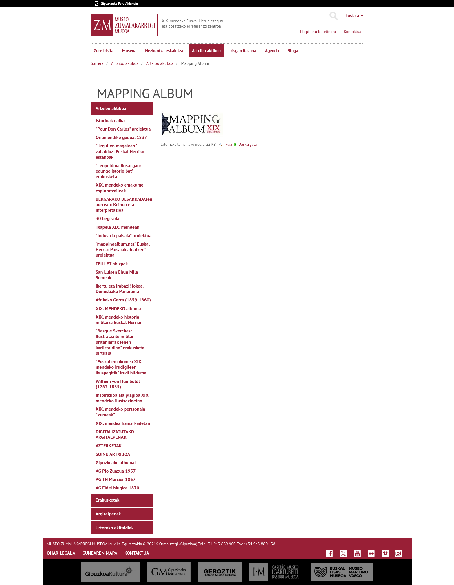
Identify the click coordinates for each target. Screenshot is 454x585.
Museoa (129, 50)
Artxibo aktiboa (206, 50)
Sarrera (97, 63)
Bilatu (333, 16)
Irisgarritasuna (242, 50)
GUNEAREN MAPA (99, 553)
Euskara (354, 15)
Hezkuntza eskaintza (164, 50)
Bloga (293, 50)
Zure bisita (104, 50)
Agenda (272, 50)
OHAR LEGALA (61, 553)
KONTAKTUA (136, 553)
